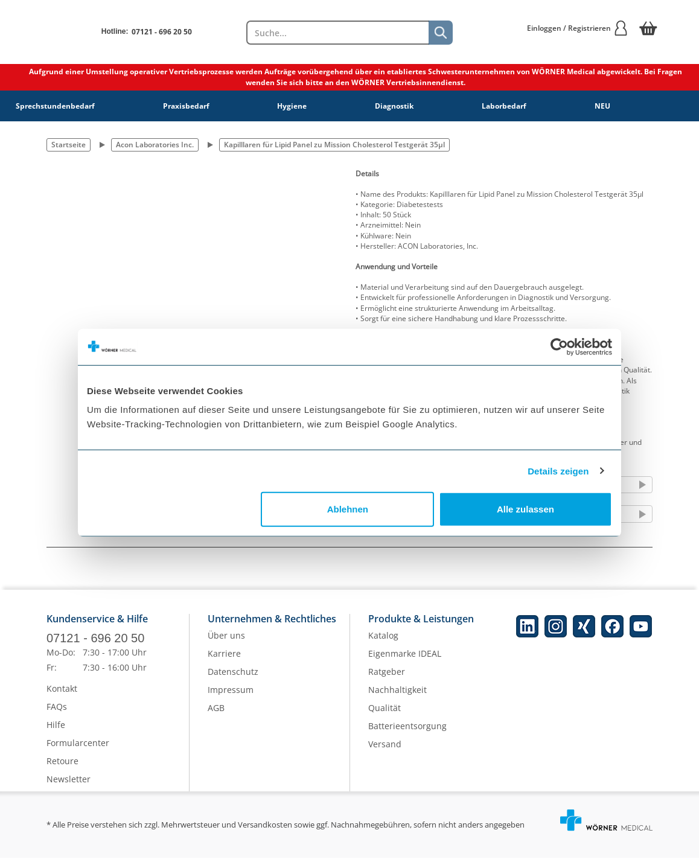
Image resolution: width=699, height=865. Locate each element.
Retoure (62, 768)
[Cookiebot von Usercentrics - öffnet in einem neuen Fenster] (559, 346)
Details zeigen (558, 470)
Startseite (68, 144)
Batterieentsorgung (407, 733)
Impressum (231, 697)
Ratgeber (386, 679)
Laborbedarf (504, 106)
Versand (384, 751)
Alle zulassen (525, 509)
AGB (216, 715)
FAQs (56, 714)
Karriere (224, 660)
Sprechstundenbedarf (55, 106)
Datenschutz (233, 679)
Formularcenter (77, 750)
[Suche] (441, 33)
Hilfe (55, 732)
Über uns (226, 642)
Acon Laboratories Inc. (155, 144)
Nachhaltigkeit (397, 697)
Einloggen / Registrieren (577, 28)
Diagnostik (394, 106)
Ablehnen (347, 509)
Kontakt (61, 695)
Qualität (384, 715)
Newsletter (68, 786)
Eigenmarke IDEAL (404, 660)
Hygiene (292, 106)
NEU (602, 106)
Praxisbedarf (186, 106)
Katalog (383, 642)
